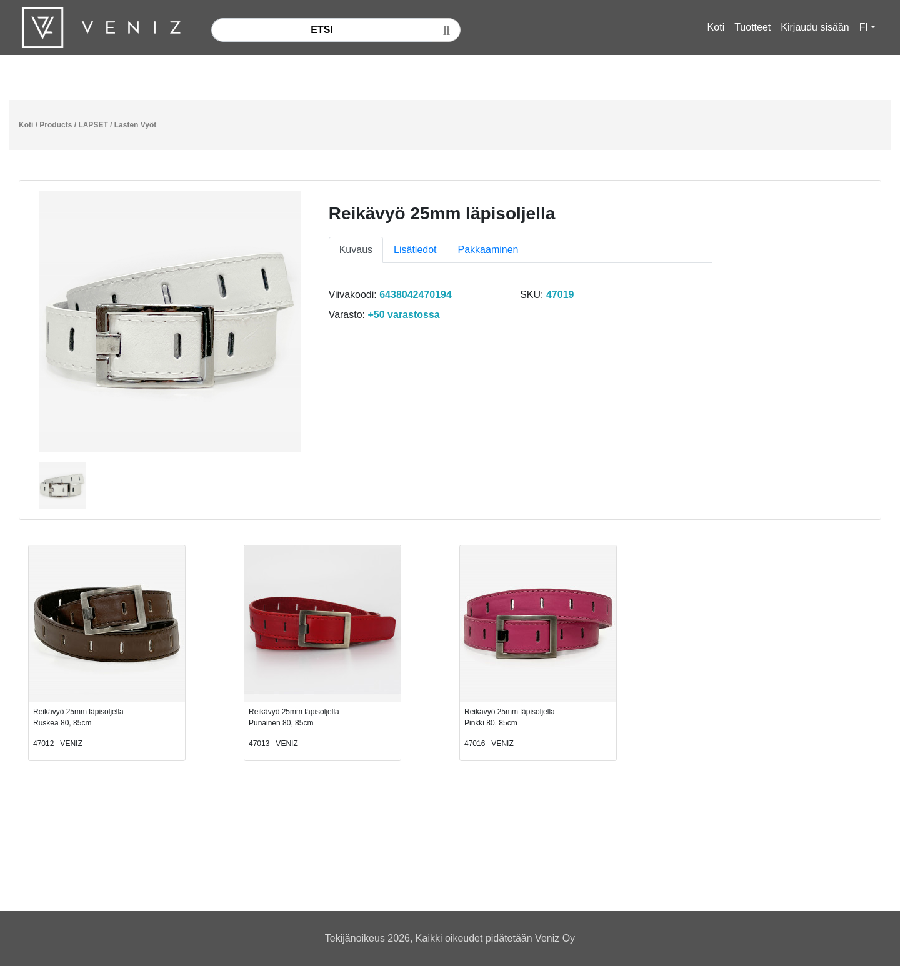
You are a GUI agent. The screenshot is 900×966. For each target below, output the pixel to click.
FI (863, 27)
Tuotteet (752, 27)
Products (55, 125)
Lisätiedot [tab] (415, 249)
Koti (716, 27)
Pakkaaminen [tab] (488, 249)
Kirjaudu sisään (815, 27)
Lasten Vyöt (135, 125)
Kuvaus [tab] (355, 249)
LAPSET (93, 125)
